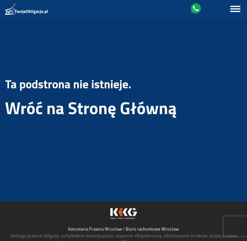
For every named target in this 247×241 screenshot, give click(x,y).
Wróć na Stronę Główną (91, 107)
